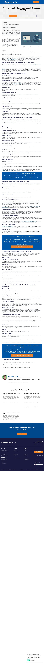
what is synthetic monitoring (36, 64)
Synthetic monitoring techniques (7, 226)
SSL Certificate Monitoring (5, 455)
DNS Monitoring (3, 454)
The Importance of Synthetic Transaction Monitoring (11, 24)
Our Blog (25, 460)
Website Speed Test (4, 459)
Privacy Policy (22, 469)
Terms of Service (26, 469)
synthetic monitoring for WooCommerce (29, 221)
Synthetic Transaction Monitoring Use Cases (9, 27)
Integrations (25, 455)
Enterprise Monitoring (17, 458)
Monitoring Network (16, 451)
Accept (28, 660)
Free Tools (3, 457)
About (25, 450)
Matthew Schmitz (13, 376)
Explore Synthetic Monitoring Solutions (22, 246)
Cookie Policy (36, 469)
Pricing (25, 451)
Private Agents (16, 454)
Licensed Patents (31, 469)
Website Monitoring (4, 450)
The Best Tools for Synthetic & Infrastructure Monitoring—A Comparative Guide (22, 177)
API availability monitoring (17, 83)
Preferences (32, 660)
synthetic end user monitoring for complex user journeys (11, 170)
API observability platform (12, 59)
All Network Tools (3, 463)
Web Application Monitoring (5, 451)
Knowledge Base (26, 459)
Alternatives (25, 454)
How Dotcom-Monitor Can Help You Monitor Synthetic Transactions (13, 30)
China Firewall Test (4, 460)
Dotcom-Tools (37, 462)
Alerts (14, 450)
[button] (29, 2)
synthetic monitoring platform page (11, 342)
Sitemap (40, 469)
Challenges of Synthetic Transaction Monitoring (10, 29)
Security (15, 455)
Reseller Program (26, 458)
